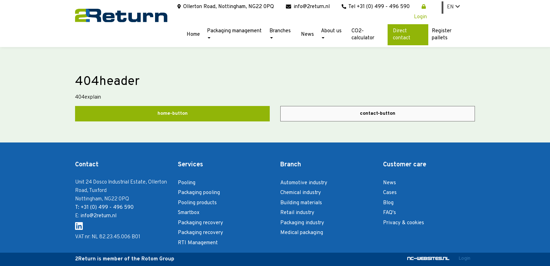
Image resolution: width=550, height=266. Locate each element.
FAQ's (389, 213)
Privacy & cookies (403, 223)
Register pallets (441, 34)
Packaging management (234, 33)
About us (331, 33)
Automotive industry (303, 183)
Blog (388, 203)
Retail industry (297, 213)
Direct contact (401, 34)
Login (464, 258)
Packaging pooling (199, 192)
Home (193, 34)
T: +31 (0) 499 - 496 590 (104, 207)
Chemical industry (300, 192)
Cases (390, 192)
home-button (172, 114)
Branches (280, 33)
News (307, 34)
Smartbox (189, 213)
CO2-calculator (362, 34)
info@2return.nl (308, 7)
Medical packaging (301, 233)
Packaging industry (302, 223)
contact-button (377, 114)
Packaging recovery (200, 223)
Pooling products (197, 203)
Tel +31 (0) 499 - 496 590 (376, 7)
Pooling (186, 183)
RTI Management (198, 243)
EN (453, 7)
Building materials (301, 203)
